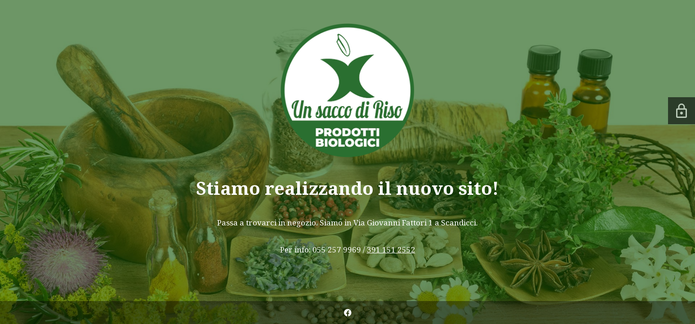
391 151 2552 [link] (391, 249)
